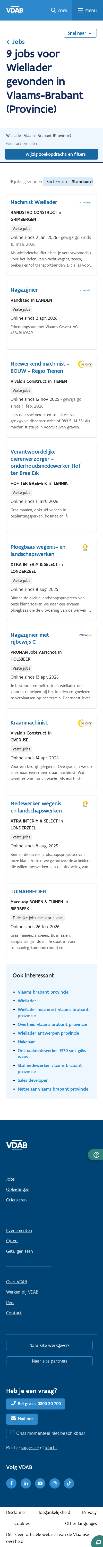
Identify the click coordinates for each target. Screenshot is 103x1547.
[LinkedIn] (26, 1483)
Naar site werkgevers (49, 1345)
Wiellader (27, 1000)
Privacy (89, 1512)
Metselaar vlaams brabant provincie (53, 1089)
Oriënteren (16, 1200)
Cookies (22, 1523)
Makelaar (26, 1041)
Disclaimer (16, 1512)
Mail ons (25, 1419)
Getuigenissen (19, 1251)
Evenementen (19, 1230)
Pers (10, 1302)
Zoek (63, 10)
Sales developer (33, 1080)
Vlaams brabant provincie (43, 992)
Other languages (81, 1523)
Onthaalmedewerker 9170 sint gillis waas (52, 1053)
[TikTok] (69, 1483)
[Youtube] (40, 1483)
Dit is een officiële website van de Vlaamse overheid (47, 1538)
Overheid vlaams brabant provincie (52, 1024)
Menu (91, 10)
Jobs (15, 41)
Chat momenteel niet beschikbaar (50, 1433)
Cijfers (12, 1241)
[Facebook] (11, 1483)
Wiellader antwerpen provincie (48, 1033)
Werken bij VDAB (22, 1292)
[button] (95, 1154)
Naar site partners (49, 1361)
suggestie (30, 1448)
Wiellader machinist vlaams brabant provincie (53, 1012)
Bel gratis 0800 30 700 (39, 1403)
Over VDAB (16, 1282)
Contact (14, 1313)
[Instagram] (54, 1483)
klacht (51, 1448)
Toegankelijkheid (54, 1512)
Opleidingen (17, 1189)
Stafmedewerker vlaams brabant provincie (50, 1068)
